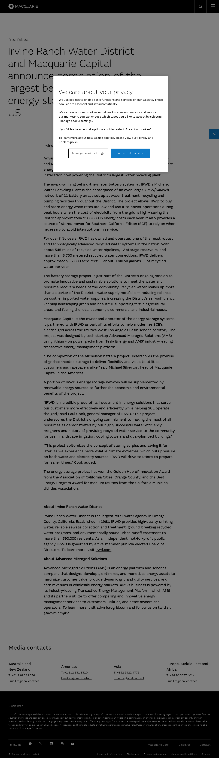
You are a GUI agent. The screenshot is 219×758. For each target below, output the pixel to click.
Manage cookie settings (88, 153)
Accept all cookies (130, 153)
